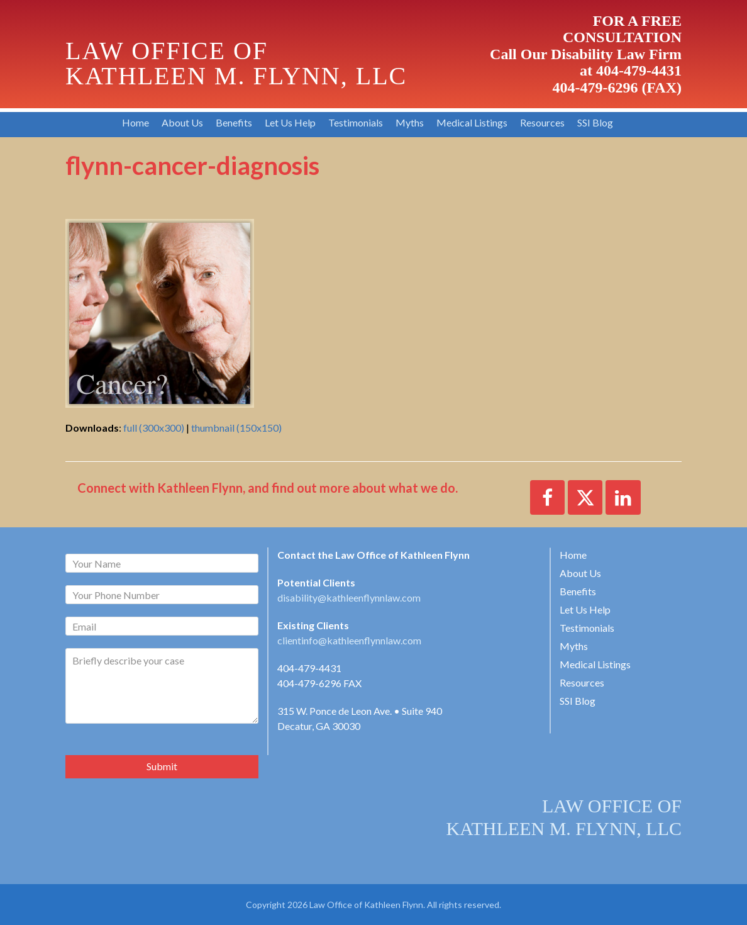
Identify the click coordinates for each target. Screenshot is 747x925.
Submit (162, 766)
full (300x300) (153, 428)
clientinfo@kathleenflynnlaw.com (349, 640)
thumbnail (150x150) (236, 428)
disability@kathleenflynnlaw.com (349, 597)
